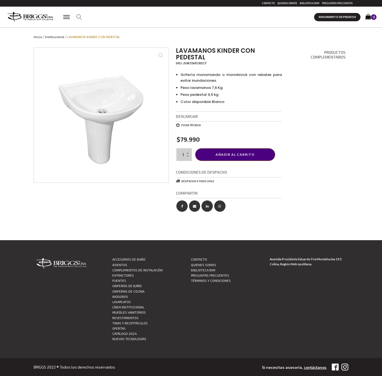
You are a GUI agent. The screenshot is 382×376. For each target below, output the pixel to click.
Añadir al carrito (235, 154)
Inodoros (120, 296)
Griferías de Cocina (128, 291)
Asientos (119, 265)
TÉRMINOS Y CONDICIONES (211, 280)
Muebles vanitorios (129, 312)
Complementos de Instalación (137, 270)
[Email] (194, 206)
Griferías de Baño (127, 286)
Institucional (54, 37)
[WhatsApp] (220, 206)
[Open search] (79, 17)
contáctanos (315, 367)
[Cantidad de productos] (184, 154)
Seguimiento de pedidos (337, 17)
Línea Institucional (128, 307)
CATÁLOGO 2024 (124, 333)
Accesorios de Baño (128, 259)
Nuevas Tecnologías (129, 339)
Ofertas (119, 328)
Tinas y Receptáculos (130, 323)
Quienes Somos (287, 3)
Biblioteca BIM (309, 3)
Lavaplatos (121, 302)
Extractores (123, 275)
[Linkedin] (207, 206)
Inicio (38, 37)
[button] (370, 17)
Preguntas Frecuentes (337, 3)
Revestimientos (125, 318)
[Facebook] (182, 206)
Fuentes (119, 280)
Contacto (268, 3)
